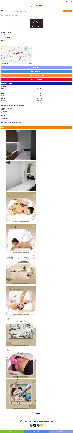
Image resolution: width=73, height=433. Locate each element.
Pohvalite (36, 431)
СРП (69, 1)
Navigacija (60, 431)
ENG (71, 1)
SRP (66, 1)
